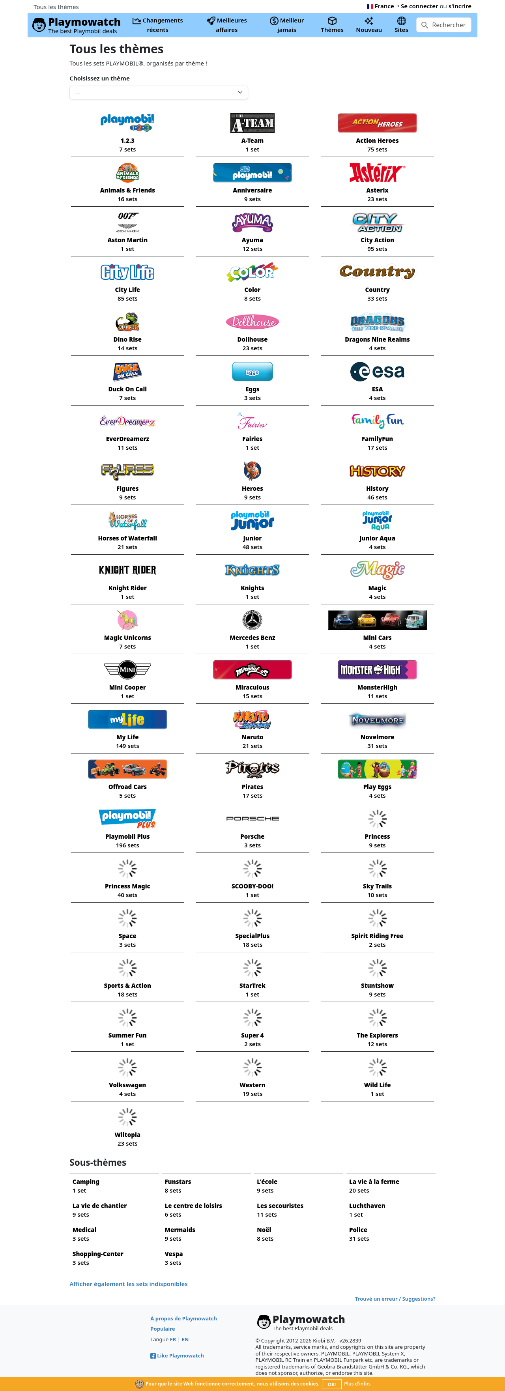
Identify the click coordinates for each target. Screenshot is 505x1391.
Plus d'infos (357, 1383)
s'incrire (460, 6)
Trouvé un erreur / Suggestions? (395, 1298)
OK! (332, 1384)
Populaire (162, 1328)
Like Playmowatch (177, 1355)
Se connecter (419, 6)
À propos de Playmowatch (183, 1318)
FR (173, 1339)
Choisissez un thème (99, 78)
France (380, 6)
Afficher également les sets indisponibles (128, 1284)
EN (185, 1339)
